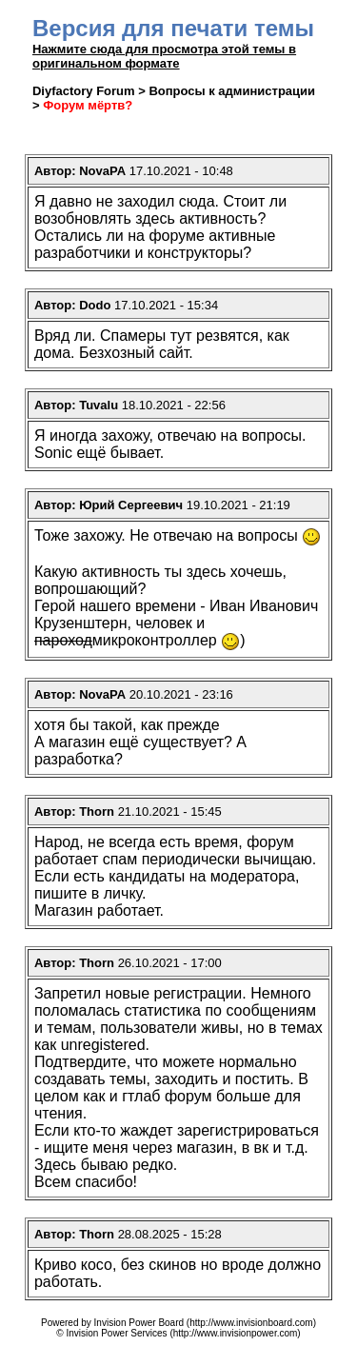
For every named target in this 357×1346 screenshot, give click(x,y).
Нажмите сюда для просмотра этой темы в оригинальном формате (164, 56)
